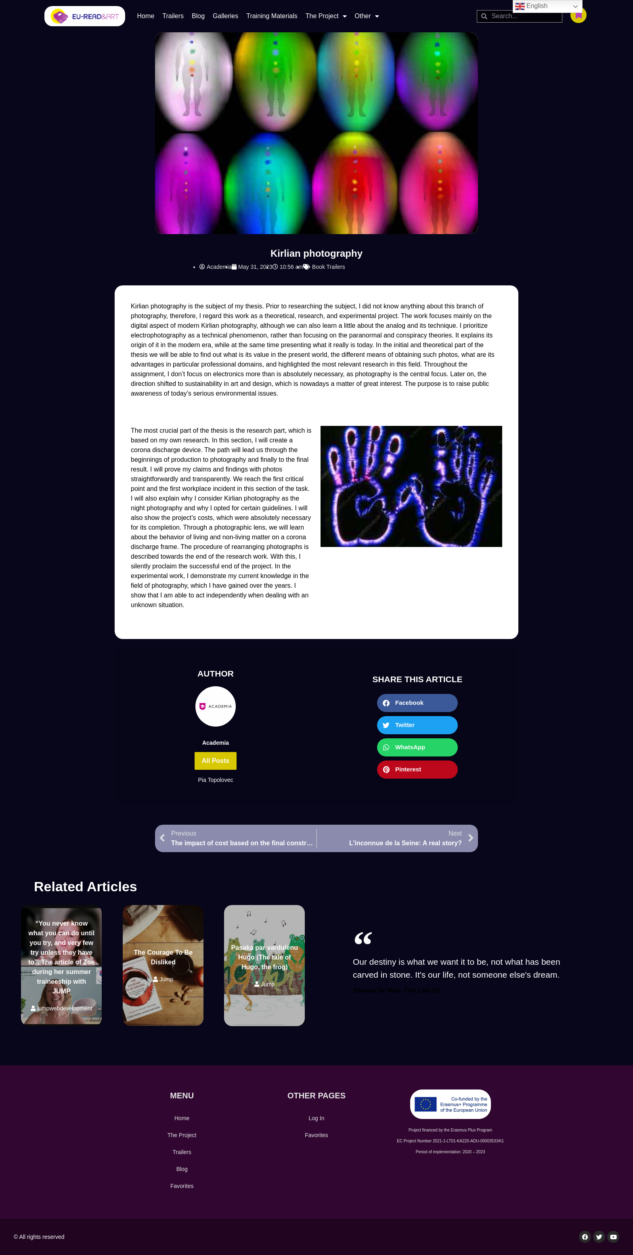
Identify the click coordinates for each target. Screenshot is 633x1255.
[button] (417, 703)
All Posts (215, 760)
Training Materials (272, 16)
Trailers (173, 16)
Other (367, 16)
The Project (326, 16)
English (531, 6)
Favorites (182, 1186)
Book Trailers (328, 267)
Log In (317, 1118)
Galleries (225, 16)
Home (146, 16)
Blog (198, 16)
